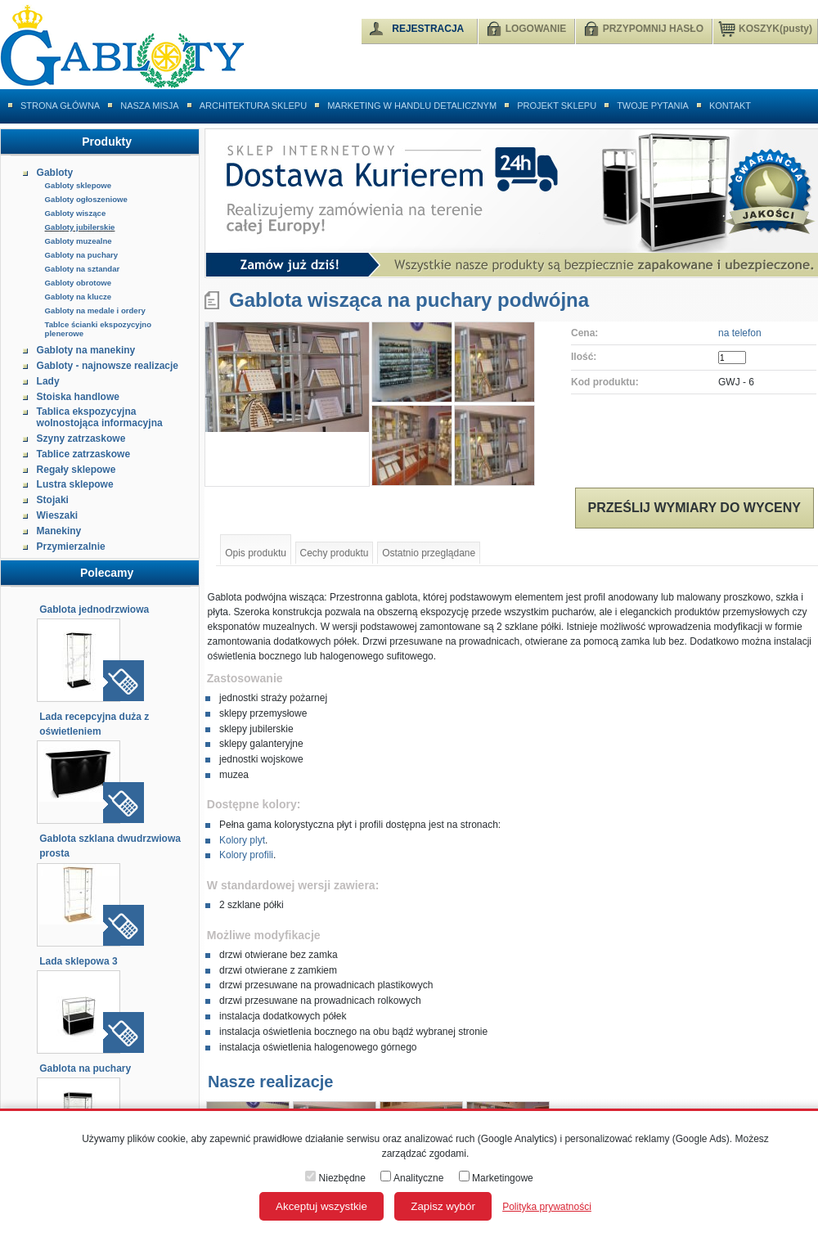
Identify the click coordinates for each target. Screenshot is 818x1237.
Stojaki (53, 500)
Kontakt (730, 105)
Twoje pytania (653, 105)
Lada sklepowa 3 (78, 961)
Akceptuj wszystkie (321, 1206)
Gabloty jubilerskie (80, 227)
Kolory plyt (242, 840)
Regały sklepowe (76, 469)
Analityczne (411, 1178)
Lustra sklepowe (75, 484)
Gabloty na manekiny (86, 350)
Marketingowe (496, 1178)
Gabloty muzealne (78, 240)
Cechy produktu (334, 553)
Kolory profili (246, 855)
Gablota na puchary (85, 1068)
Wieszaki (58, 515)
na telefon (740, 333)
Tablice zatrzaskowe (84, 454)
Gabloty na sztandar (82, 268)
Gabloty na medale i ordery (95, 310)
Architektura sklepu (253, 105)
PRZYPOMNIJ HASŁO (653, 28)
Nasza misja (149, 105)
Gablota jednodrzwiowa (94, 609)
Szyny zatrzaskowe (81, 438)
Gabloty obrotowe (78, 282)
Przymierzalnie (71, 546)
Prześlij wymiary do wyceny (694, 508)
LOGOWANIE (536, 28)
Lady (48, 381)
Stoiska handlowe (78, 397)
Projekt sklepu (556, 105)
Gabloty (55, 172)
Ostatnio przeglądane (428, 553)
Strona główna (60, 105)
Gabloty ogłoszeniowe (86, 199)
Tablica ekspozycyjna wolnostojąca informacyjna (100, 417)
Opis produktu (255, 553)
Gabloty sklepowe (78, 185)
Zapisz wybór (443, 1206)
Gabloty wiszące (75, 213)
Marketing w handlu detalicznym (412, 105)
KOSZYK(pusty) (765, 27)
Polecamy (106, 572)
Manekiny (59, 531)
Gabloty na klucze (78, 296)
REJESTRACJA (428, 28)
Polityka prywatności (546, 1206)
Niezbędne (335, 1178)
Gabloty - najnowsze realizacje (107, 365)
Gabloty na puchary (82, 254)
